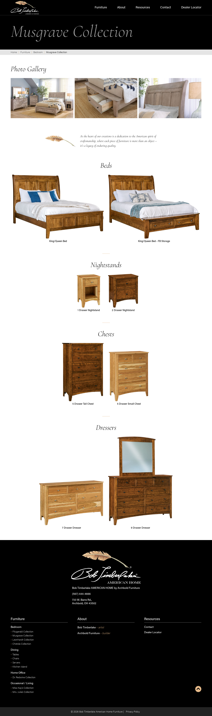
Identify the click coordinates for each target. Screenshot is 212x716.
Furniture (101, 7)
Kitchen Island (19, 666)
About (121, 7)
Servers (15, 662)
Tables (15, 654)
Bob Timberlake (90, 627)
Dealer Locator (191, 7)
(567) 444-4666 (81, 594)
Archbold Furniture (93, 633)
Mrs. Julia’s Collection (22, 692)
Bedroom (38, 52)
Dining (14, 650)
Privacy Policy (133, 711)
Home (14, 52)
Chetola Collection (21, 643)
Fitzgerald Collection (22, 631)
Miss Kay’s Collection (22, 687)
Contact (165, 7)
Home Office (18, 673)
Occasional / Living (22, 683)
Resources (143, 7)
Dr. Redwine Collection (23, 677)
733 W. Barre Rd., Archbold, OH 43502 (84, 602)
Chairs (15, 658)
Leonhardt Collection (22, 639)
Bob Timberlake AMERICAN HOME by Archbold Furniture (106, 588)
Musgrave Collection (22, 635)
